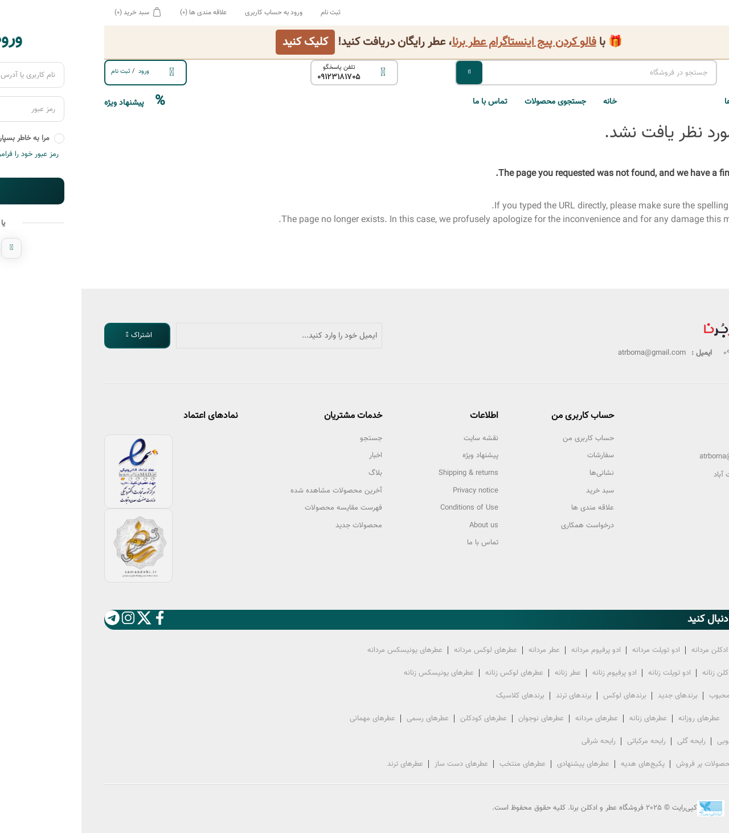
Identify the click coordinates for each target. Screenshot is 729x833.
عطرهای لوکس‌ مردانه (404, 650)
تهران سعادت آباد (657, 475)
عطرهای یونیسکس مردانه (323, 650)
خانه (528, 102)
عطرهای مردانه (515, 718)
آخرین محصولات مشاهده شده (255, 490)
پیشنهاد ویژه (53, 102)
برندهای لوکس (543, 695)
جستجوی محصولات (474, 102)
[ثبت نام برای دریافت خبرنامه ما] (198, 335)
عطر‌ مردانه (462, 650)
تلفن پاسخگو (257, 67)
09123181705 (257, 77)
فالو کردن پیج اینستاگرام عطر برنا (443, 42)
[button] (626, 101)
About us (402, 525)
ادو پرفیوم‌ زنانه (533, 673)
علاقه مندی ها (511, 508)
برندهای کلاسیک (439, 695)
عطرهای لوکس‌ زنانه (433, 673)
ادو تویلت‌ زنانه (588, 673)
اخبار (294, 455)
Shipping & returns (387, 473)
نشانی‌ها (520, 473)
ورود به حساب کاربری (192, 12)
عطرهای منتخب (441, 764)
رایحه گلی (610, 741)
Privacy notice (394, 490)
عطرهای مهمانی (291, 718)
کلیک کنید (224, 42)
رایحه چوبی (652, 741)
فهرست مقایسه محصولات (262, 508)
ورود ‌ (61, 71)
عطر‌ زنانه (486, 673)
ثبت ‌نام (39, 71)
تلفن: (698, 438)
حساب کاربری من (507, 438)
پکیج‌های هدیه (561, 764)
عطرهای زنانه (566, 718)
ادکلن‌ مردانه (628, 650)
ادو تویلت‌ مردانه (575, 650)
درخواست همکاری (506, 525)
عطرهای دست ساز (380, 764)
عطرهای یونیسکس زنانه (357, 673)
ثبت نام (249, 12)
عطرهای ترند (324, 764)
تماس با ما (408, 102)
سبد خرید (519, 490)
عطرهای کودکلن (402, 718)
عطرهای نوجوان (459, 718)
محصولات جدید (277, 525)
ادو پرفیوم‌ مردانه (514, 650)
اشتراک (60, 335)
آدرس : (695, 475)
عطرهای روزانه (617, 718)
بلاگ (294, 473)
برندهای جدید (596, 695)
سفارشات (519, 455)
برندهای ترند (492, 695)
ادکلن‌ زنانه (636, 673)
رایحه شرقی (517, 741)
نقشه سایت (399, 438)
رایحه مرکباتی (565, 741)
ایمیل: (697, 456)
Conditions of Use (388, 508)
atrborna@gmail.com (652, 456)
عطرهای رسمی (346, 718)
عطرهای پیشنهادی (502, 764)
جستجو (290, 438)
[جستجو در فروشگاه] (505, 72)
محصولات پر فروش (624, 764)
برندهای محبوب (651, 695)
